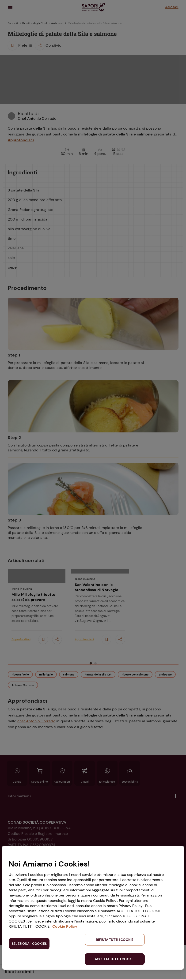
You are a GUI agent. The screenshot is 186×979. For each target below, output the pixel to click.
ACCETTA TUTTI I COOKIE (114, 959)
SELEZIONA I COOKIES (29, 943)
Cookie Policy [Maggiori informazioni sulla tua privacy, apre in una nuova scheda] (64, 926)
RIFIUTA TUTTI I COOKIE (114, 940)
